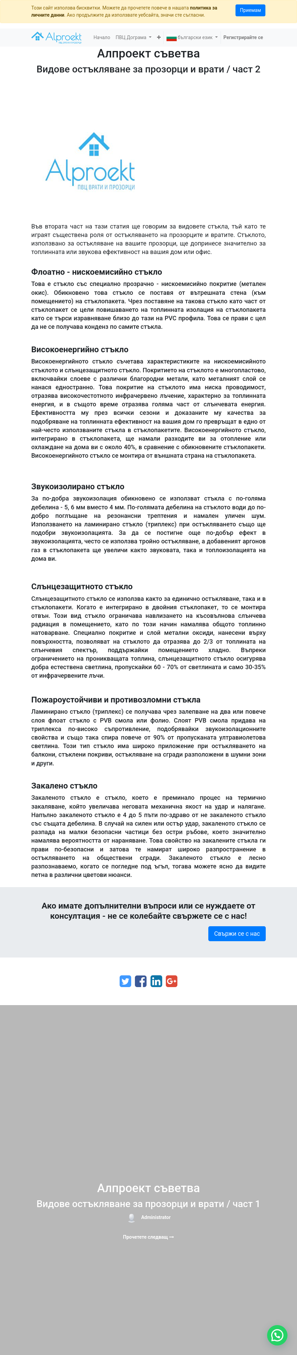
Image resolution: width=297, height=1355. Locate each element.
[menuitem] (102, 37)
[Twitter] (125, 981)
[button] (158, 37)
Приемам (250, 10)
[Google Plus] (171, 981)
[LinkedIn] (156, 981)
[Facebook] (140, 981)
